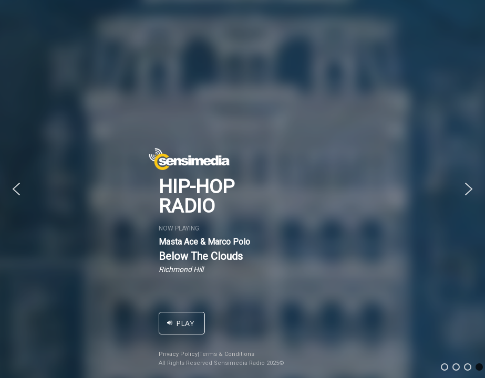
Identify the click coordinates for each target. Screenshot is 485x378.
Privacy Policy (178, 354)
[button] (16, 189)
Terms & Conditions (226, 354)
